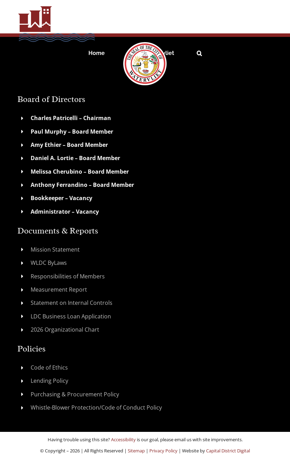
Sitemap (136, 451)
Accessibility (123, 439)
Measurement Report (59, 289)
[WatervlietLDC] (69, 8)
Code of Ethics (49, 367)
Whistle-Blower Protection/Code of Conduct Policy (96, 407)
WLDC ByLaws (49, 263)
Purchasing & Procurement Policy (75, 394)
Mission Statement (55, 249)
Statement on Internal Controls (71, 303)
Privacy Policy (163, 451)
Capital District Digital (228, 451)
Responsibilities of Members (68, 276)
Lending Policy (49, 381)
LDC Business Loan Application (71, 316)
